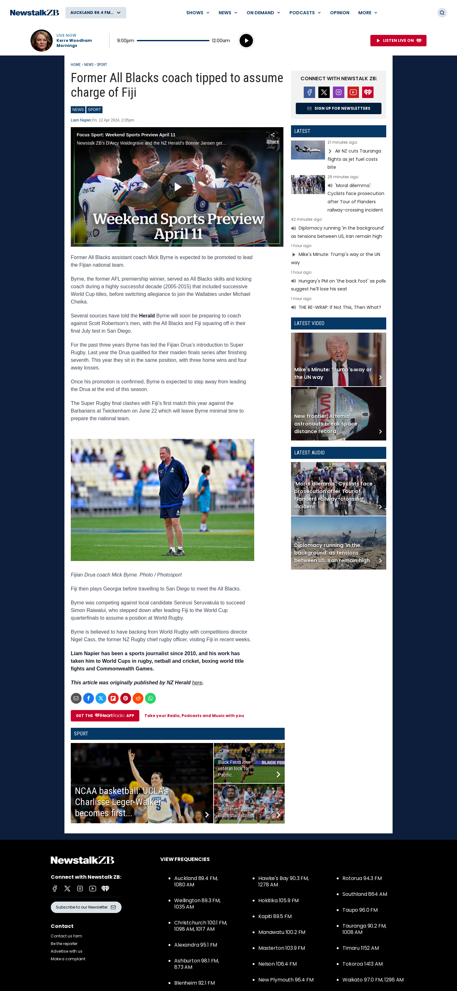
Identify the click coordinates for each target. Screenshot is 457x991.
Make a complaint (68, 959)
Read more (338, 155)
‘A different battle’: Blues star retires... (236, 812)
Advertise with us (67, 951)
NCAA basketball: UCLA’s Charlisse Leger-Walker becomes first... (121, 801)
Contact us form (66, 936)
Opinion (339, 13)
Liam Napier (81, 120)
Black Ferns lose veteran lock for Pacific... (234, 768)
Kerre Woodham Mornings (74, 43)
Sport (102, 64)
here (197, 682)
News (88, 64)
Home (76, 64)
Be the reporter (64, 943)
